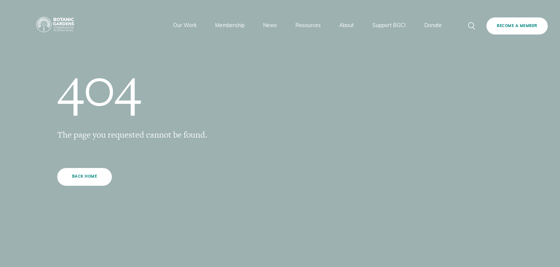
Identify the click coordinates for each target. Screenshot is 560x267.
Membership (230, 26)
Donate (433, 26)
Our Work (185, 26)
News (270, 26)
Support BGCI (389, 26)
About (346, 26)
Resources (308, 26)
